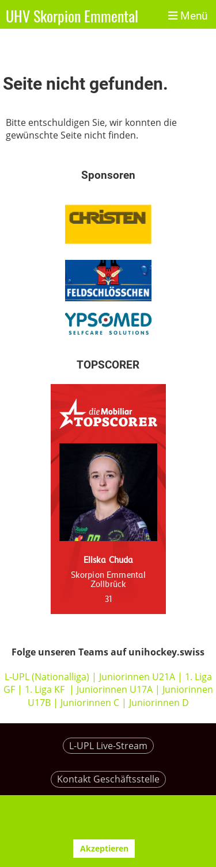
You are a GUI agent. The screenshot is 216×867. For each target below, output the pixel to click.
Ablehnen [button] (41, 848)
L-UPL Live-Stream (108, 745)
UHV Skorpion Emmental (72, 16)
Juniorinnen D (159, 702)
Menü (187, 16)
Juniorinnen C (88, 702)
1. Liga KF (45, 689)
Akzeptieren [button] (104, 848)
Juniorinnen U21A (138, 676)
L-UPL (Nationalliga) (47, 676)
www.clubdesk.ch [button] (50, 823)
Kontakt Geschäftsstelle (108, 779)
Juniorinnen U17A (115, 689)
